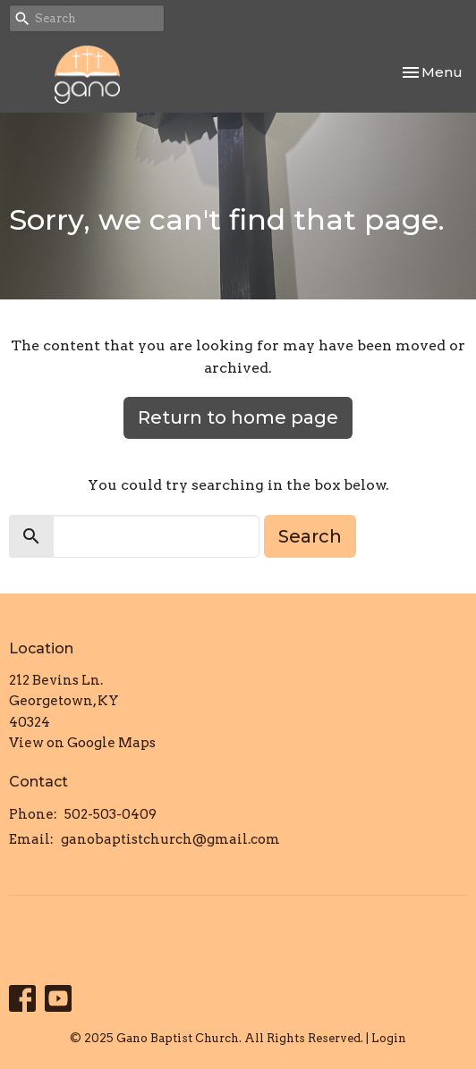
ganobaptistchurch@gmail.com (170, 839)
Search (310, 536)
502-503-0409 (110, 814)
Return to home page (238, 417)
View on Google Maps (82, 743)
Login (388, 1038)
